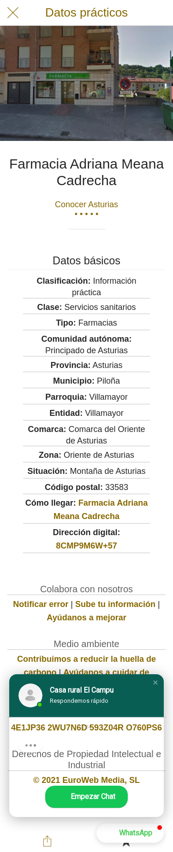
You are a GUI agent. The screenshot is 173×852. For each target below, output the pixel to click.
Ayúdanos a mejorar (86, 617)
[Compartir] (47, 841)
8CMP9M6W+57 (86, 545)
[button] (155, 682)
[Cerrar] (12, 12)
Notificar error (40, 604)
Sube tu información (115, 604)
